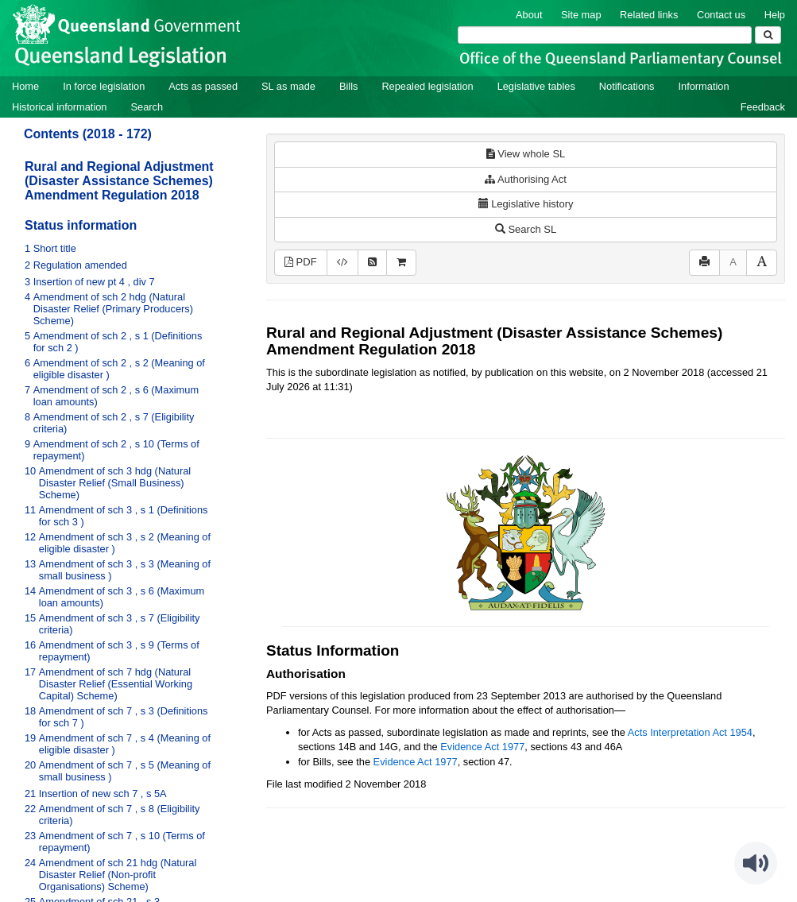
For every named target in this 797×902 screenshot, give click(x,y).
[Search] (605, 35)
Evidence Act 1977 (482, 747)
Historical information (59, 107)
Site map (581, 15)
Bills (348, 86)
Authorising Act (526, 179)
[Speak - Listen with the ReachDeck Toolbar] (755, 863)
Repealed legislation (427, 86)
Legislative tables (536, 86)
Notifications (627, 86)
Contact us (721, 15)
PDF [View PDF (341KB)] (300, 262)
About (529, 15)
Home (25, 86)
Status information (81, 225)
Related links (649, 15)
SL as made (288, 86)
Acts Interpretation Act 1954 (690, 732)
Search (146, 107)
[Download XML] (342, 263)
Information (704, 86)
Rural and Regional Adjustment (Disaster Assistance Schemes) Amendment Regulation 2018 (119, 181)
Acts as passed (203, 86)
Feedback (763, 107)
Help (774, 15)
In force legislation (104, 86)
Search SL (525, 229)
